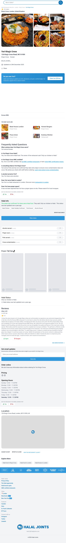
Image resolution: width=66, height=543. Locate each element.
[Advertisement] (33, 99)
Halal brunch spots (6, 485)
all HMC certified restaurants (31, 161)
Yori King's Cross (29, 7)
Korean (12, 57)
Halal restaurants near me (7, 7)
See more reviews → (58, 343)
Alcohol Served (39, 208)
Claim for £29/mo (55, 78)
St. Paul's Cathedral (6, 508)
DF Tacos (3, 511)
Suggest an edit (5, 452)
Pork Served (29, 208)
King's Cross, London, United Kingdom (13, 11)
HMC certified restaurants (8, 488)
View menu (33, 218)
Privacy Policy (5, 480)
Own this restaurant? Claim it (32, 452)
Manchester (4, 496)
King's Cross (22, 7)
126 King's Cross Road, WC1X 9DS (13, 54)
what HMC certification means (54, 161)
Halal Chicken (5, 208)
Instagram (4, 516)
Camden (3, 504)
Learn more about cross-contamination (47, 170)
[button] (33, 432)
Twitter (3, 519)
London (16, 7)
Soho (2, 506)
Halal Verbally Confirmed (18, 208)
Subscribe (33, 359)
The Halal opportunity (7, 483)
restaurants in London (41, 182)
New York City (5, 498)
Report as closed (16, 452)
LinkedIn (3, 521)
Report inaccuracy (59, 212)
